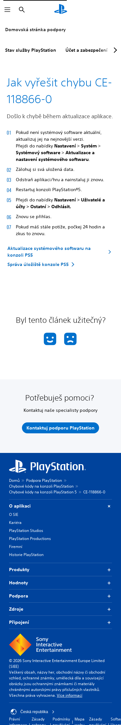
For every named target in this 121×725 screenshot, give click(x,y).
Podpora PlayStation (44, 480)
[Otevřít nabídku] (7, 9)
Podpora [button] (60, 596)
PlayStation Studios (26, 530)
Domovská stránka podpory (35, 29)
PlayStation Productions (30, 538)
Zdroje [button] (60, 609)
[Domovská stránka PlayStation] (61, 9)
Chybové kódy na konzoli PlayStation (41, 486)
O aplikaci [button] (60, 506)
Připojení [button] (60, 622)
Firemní (15, 546)
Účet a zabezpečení (86, 50)
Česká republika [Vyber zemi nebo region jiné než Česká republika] (32, 711)
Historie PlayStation (26, 554)
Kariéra (15, 522)
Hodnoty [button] (60, 583)
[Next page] (114, 50)
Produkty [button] (60, 570)
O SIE (13, 514)
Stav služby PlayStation (30, 50)
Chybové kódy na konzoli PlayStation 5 (43, 492)
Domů (14, 480)
